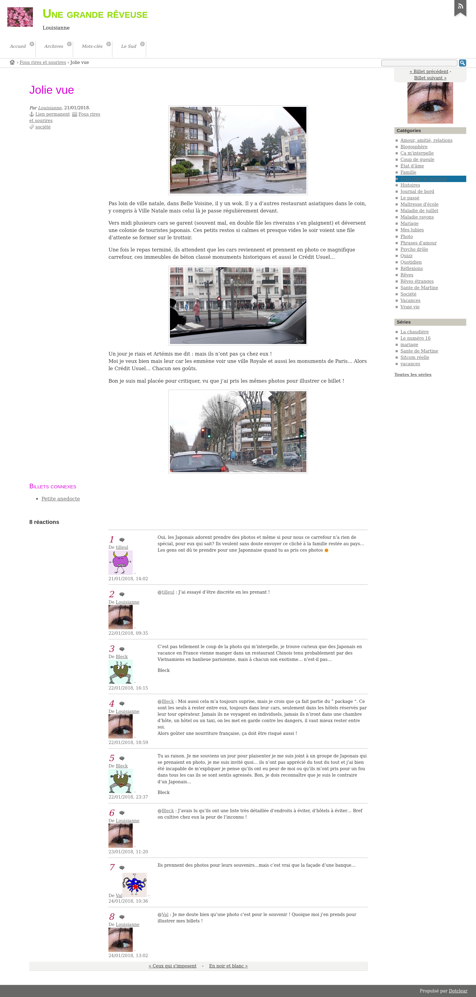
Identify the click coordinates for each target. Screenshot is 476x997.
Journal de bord (417, 191)
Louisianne (50, 107)
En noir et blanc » (228, 966)
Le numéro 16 (415, 338)
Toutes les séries (413, 374)
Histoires (410, 185)
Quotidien (411, 262)
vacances (410, 363)
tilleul (122, 547)
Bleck (122, 656)
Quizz (406, 255)
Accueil (12, 62)
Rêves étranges (417, 281)
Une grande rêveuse (95, 13)
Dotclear (458, 990)
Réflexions (411, 268)
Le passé (409, 197)
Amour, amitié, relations (426, 140)
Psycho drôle (414, 249)
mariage (409, 344)
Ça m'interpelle (417, 153)
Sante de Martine (419, 287)
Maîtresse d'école (419, 204)
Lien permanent (52, 114)
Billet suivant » (430, 77)
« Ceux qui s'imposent (172, 966)
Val (119, 895)
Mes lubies (412, 229)
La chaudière (414, 331)
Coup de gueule (417, 159)
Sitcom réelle (414, 357)
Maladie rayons (417, 217)
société (43, 127)
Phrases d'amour (418, 242)
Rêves (406, 274)
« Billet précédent (429, 71)
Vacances (410, 300)
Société (408, 294)
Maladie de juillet (419, 210)
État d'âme (412, 165)
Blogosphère (414, 146)
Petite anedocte (60, 499)
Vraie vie (410, 306)
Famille (408, 172)
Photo (406, 236)
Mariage (409, 223)
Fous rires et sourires (43, 62)
